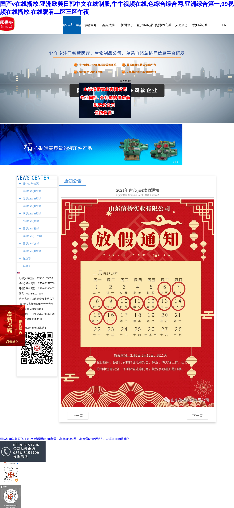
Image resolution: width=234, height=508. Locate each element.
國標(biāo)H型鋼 (31, 251)
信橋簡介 (90, 25)
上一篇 (78, 416)
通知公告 (72, 180)
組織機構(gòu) (109, 25)
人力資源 (181, 25)
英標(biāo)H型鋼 (31, 206)
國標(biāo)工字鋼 (32, 236)
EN (224, 25)
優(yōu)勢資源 (30, 183)
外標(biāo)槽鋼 (30, 221)
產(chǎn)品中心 (145, 25)
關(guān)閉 (125, 80)
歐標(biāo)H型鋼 (31, 198)
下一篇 (197, 416)
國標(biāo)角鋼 (30, 243)
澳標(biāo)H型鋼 (31, 213)
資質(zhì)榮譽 (163, 25)
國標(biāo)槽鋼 (30, 228)
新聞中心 (127, 25)
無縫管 (26, 258)
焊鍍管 (26, 266)
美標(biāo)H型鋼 (31, 191)
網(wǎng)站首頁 (72, 25)
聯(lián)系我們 (200, 25)
